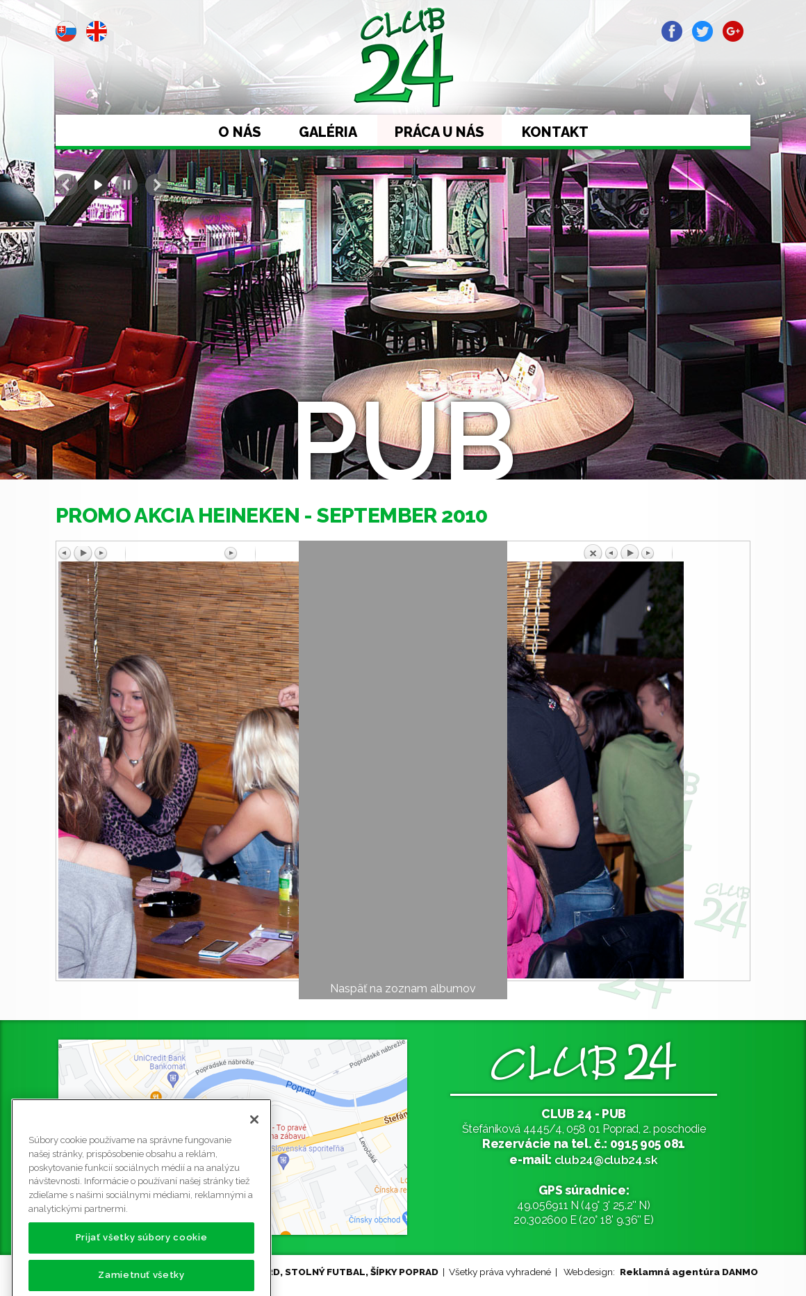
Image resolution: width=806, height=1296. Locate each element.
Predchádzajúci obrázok (141, 553)
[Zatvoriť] (254, 1134)
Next (156, 185)
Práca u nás (439, 132)
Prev (67, 185)
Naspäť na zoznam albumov (403, 988)
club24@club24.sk (606, 1159)
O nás (239, 132)
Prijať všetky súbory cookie (142, 1252)
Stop (126, 185)
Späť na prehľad (665, 551)
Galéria (328, 132)
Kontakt (555, 132)
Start (96, 185)
